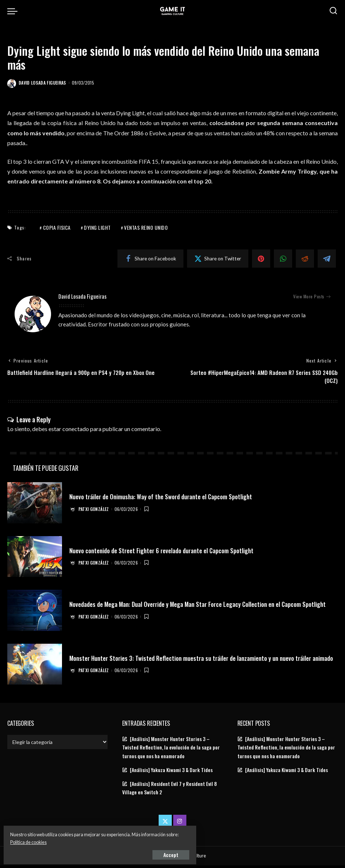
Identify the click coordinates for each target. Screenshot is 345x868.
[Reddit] (305, 258)
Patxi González (95, 511)
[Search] (333, 11)
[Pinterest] (261, 258)
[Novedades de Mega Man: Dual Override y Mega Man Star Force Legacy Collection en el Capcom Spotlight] (34, 613)
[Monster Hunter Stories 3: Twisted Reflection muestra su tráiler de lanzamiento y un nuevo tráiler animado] (34, 666)
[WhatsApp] (283, 258)
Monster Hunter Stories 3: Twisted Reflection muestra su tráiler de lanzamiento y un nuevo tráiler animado (195, 661)
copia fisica (57, 227)
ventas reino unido (146, 227)
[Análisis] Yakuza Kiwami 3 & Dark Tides (171, 772)
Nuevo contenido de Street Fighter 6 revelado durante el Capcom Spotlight (166, 553)
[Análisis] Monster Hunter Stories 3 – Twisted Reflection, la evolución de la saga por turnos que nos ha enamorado (171, 750)
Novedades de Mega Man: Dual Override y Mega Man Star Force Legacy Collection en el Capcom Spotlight (191, 607)
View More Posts (311, 296)
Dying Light (97, 227)
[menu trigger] (14, 11)
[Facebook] (150, 258)
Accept (89, 852)
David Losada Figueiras (42, 83)
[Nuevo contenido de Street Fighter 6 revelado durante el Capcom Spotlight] (34, 559)
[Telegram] (327, 258)
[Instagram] (179, 823)
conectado (75, 431)
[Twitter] (217, 258)
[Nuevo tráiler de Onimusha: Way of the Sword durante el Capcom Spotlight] (34, 505)
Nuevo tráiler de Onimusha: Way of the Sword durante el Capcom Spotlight (165, 499)
